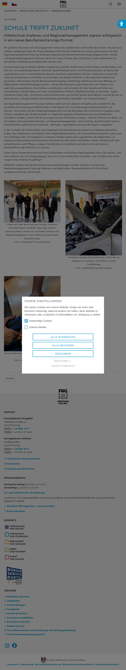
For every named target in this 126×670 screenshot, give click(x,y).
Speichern (63, 353)
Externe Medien (35, 327)
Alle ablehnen (63, 345)
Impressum (56, 366)
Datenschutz (69, 366)
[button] (121, 24)
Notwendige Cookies (38, 321)
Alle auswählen (63, 337)
